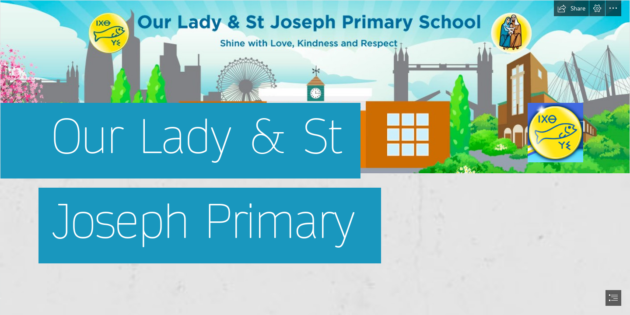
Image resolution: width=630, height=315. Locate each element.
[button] (571, 8)
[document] (315, 157)
